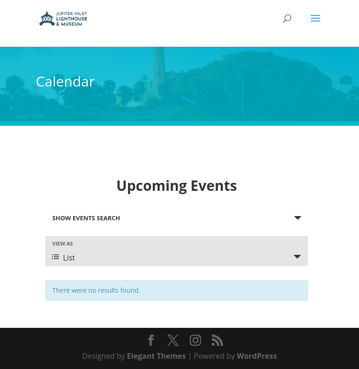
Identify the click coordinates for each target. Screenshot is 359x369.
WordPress (257, 356)
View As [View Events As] (62, 243)
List (63, 258)
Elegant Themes (156, 356)
